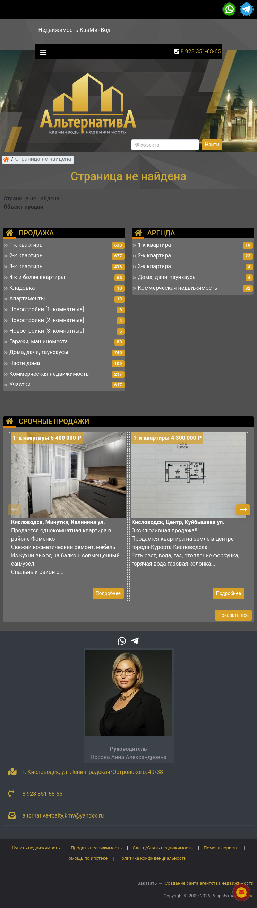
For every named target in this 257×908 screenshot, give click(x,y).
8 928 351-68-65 (201, 51)
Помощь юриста (221, 847)
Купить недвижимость (36, 847)
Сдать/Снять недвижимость (162, 847)
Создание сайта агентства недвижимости (209, 883)
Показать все (233, 615)
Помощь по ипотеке (86, 858)
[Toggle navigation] (41, 51)
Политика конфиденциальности (153, 858)
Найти (212, 144)
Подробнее (108, 593)
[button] (243, 509)
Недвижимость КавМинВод (74, 30)
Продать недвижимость (96, 847)
